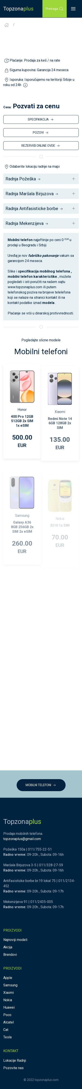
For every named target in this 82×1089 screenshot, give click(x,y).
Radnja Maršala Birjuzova (32, 193)
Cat (5, 1030)
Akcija (7, 947)
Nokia (7, 1000)
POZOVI (41, 133)
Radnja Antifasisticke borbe (34, 208)
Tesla (7, 1037)
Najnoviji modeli (15, 940)
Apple (7, 978)
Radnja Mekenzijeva (27, 223)
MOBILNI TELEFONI (41, 785)
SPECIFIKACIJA (41, 119)
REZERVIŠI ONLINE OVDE (41, 146)
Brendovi (10, 955)
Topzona (18, 9)
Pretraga (54, 9)
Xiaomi (8, 993)
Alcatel (8, 1022)
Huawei (9, 1007)
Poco (7, 1015)
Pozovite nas (13, 1068)
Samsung (10, 985)
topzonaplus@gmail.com (22, 839)
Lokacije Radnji (14, 1060)
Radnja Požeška (23, 178)
